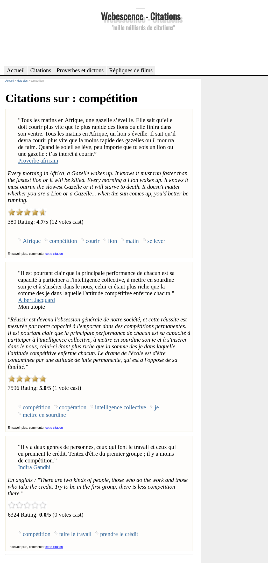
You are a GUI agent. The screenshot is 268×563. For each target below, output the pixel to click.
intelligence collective (120, 407)
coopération (73, 407)
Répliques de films (131, 70)
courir (92, 241)
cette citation (54, 254)
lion (112, 241)
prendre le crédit (119, 534)
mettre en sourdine (44, 415)
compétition (63, 241)
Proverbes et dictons (80, 70)
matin (132, 241)
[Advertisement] (140, 47)
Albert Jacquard (36, 300)
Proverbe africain (38, 160)
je (156, 407)
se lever (156, 241)
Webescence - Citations (140, 16)
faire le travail (75, 534)
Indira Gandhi (34, 467)
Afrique (32, 241)
